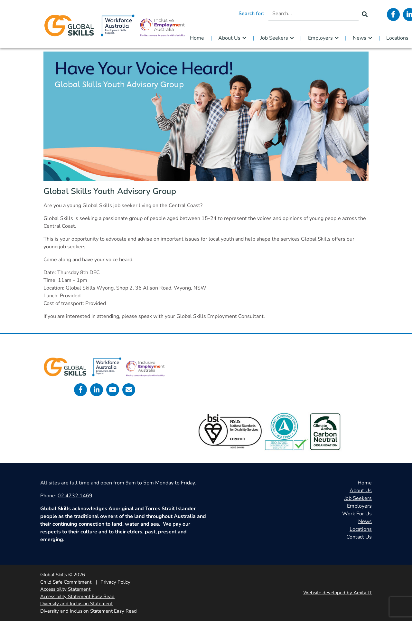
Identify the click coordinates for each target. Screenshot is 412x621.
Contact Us (359, 536)
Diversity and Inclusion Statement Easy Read (88, 611)
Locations (361, 529)
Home (197, 38)
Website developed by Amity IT (337, 592)
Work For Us (357, 513)
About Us (229, 38)
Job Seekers (274, 38)
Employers (320, 38)
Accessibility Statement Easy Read (77, 596)
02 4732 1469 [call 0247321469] (75, 495)
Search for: (251, 13)
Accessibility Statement (65, 589)
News (359, 38)
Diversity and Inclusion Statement (76, 603)
